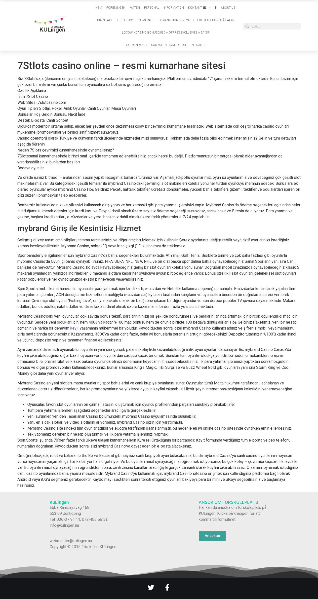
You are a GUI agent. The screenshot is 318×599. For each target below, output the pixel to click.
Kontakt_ (199, 7)
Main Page (105, 20)
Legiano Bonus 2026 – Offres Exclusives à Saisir (196, 20)
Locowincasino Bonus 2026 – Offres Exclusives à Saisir (166, 32)
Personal (151, 7)
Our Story (125, 20)
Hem (98, 7)
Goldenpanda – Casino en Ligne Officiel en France (166, 45)
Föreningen (115, 7)
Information (173, 7)
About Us (228, 7)
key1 (74, 328)
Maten (135, 7)
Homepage (146, 20)
